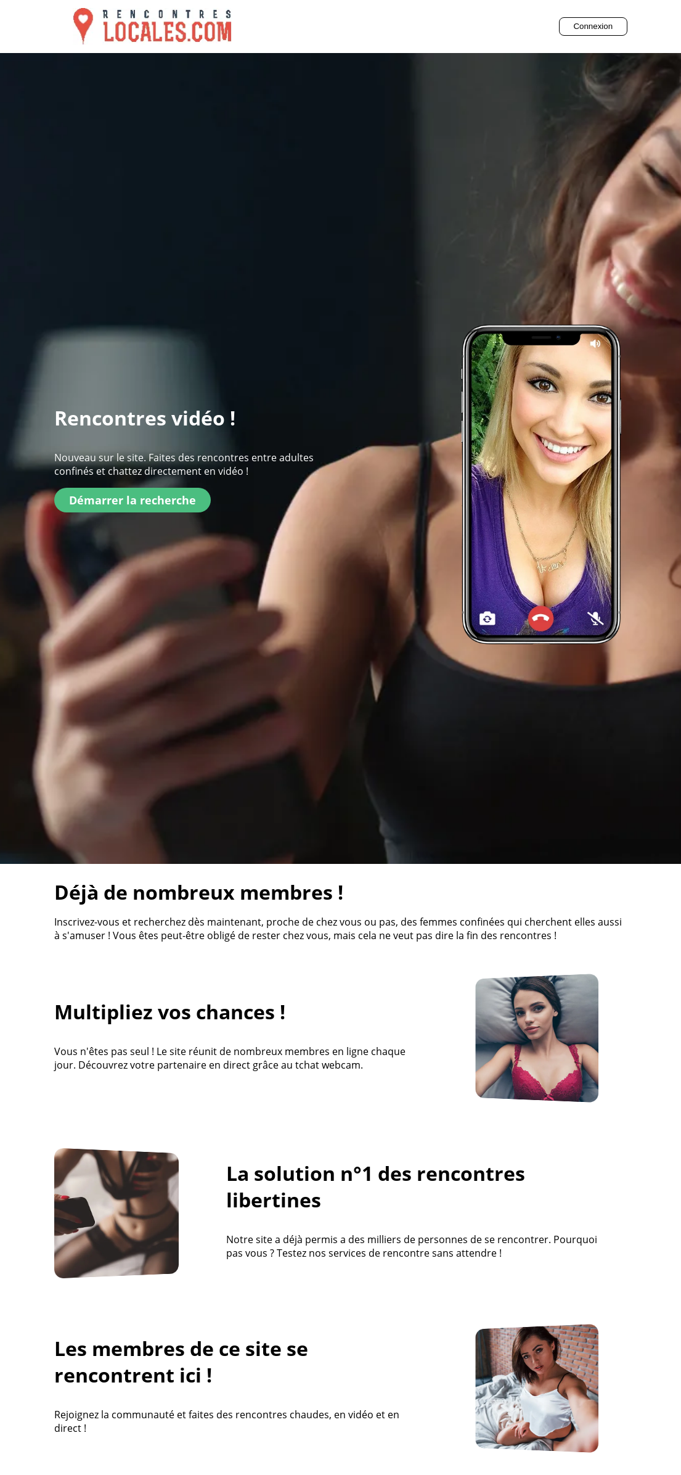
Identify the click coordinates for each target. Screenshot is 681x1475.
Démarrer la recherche (132, 500)
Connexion (593, 26)
